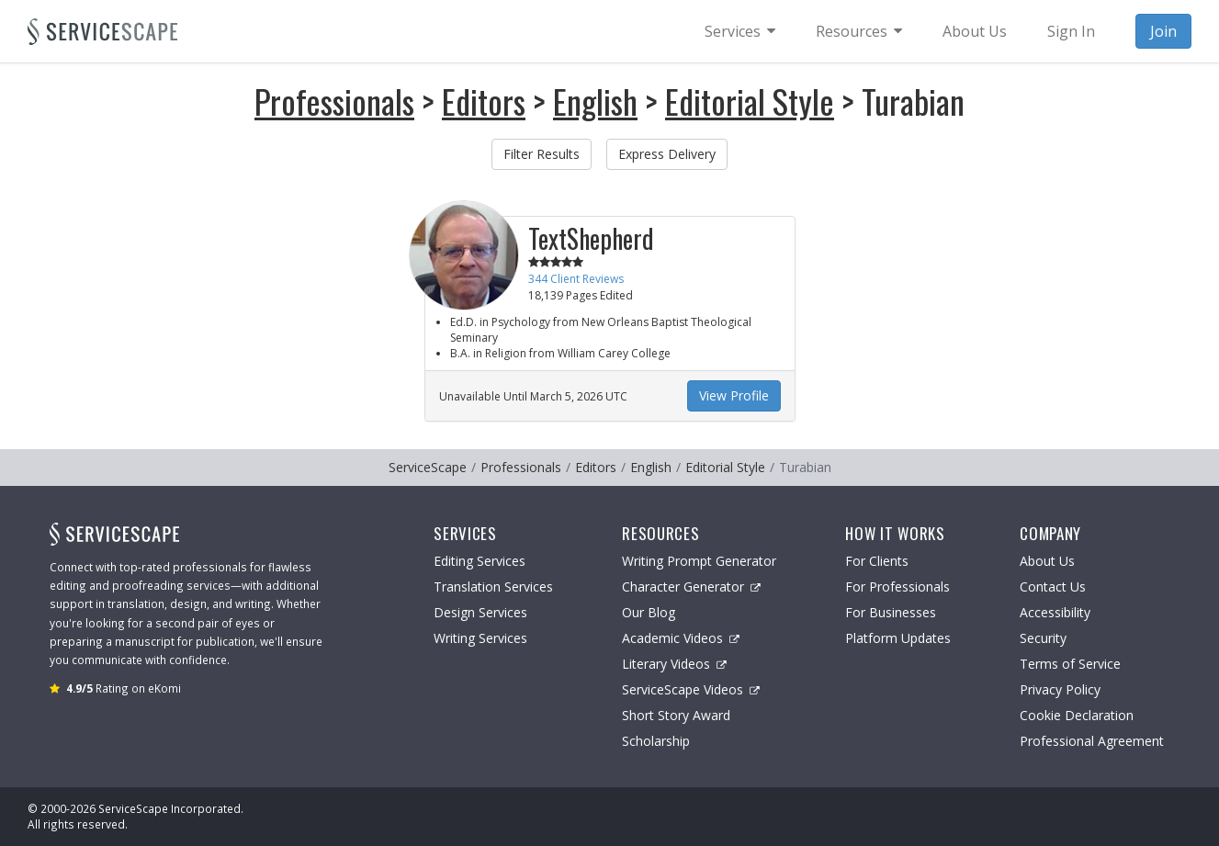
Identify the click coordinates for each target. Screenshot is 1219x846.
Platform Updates (898, 638)
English (595, 100)
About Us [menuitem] (974, 31)
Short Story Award (676, 715)
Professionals (334, 100)
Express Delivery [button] (667, 154)
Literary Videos (674, 663)
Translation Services (493, 586)
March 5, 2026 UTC (578, 396)
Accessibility (1055, 612)
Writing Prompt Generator (699, 561)
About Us (1047, 561)
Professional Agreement (1092, 741)
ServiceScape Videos (691, 689)
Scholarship (656, 741)
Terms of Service (1070, 663)
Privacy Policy (1060, 689)
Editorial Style (749, 100)
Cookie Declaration (1077, 715)
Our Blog (648, 612)
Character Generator (691, 586)
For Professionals (897, 586)
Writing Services (480, 638)
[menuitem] (740, 31)
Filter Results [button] (541, 154)
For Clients (877, 561)
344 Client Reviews (576, 279)
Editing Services (479, 561)
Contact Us (1053, 586)
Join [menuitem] (1163, 31)
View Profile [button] (734, 395)
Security (1043, 638)
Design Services (480, 612)
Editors (483, 100)
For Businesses (890, 612)
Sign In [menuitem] (1071, 31)
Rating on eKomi (123, 688)
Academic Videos (680, 638)
